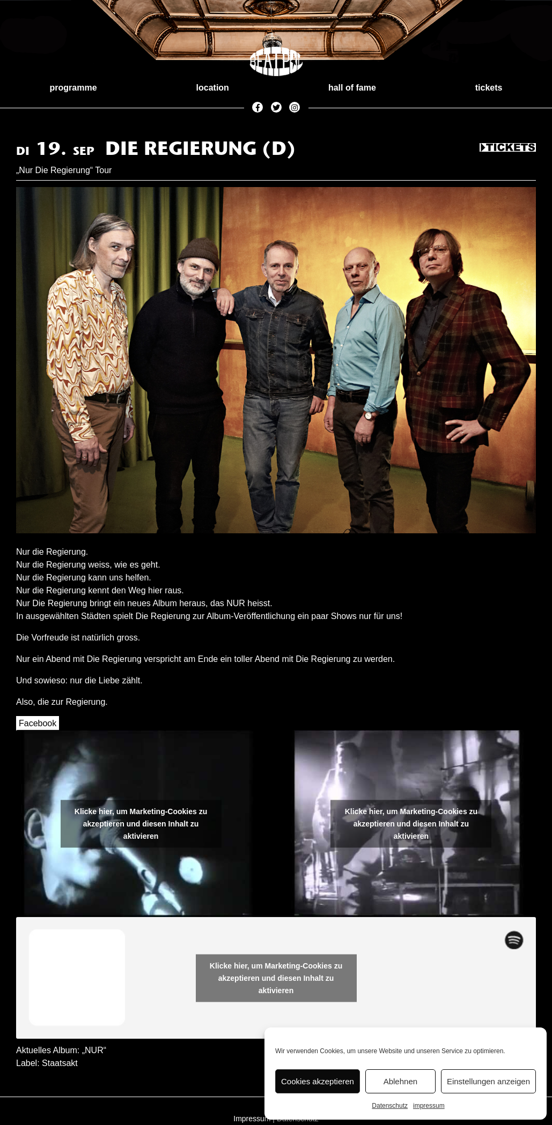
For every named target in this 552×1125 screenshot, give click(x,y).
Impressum (251, 1118)
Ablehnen (400, 1081)
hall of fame (352, 87)
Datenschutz (390, 1105)
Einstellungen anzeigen (488, 1081)
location (212, 87)
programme (73, 87)
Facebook (37, 723)
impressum (429, 1105)
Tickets (508, 148)
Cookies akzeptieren (317, 1081)
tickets (489, 87)
